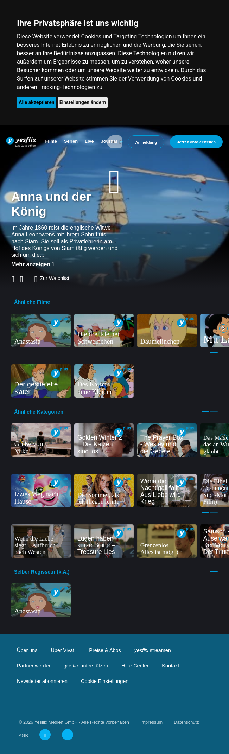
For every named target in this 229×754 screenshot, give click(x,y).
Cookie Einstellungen (104, 681)
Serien (71, 141)
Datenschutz (186, 722)
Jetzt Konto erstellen (196, 142)
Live (89, 141)
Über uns (27, 650)
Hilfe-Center (135, 666)
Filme (51, 141)
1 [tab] (214, 352)
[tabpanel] (41, 330)
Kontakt (170, 666)
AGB (23, 735)
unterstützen (86, 666)
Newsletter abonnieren (42, 681)
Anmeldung (146, 142)
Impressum (151, 722)
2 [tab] (214, 411)
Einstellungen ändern (82, 102)
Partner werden (34, 666)
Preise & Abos (105, 650)
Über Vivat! (63, 650)
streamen (152, 650)
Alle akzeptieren (37, 102)
